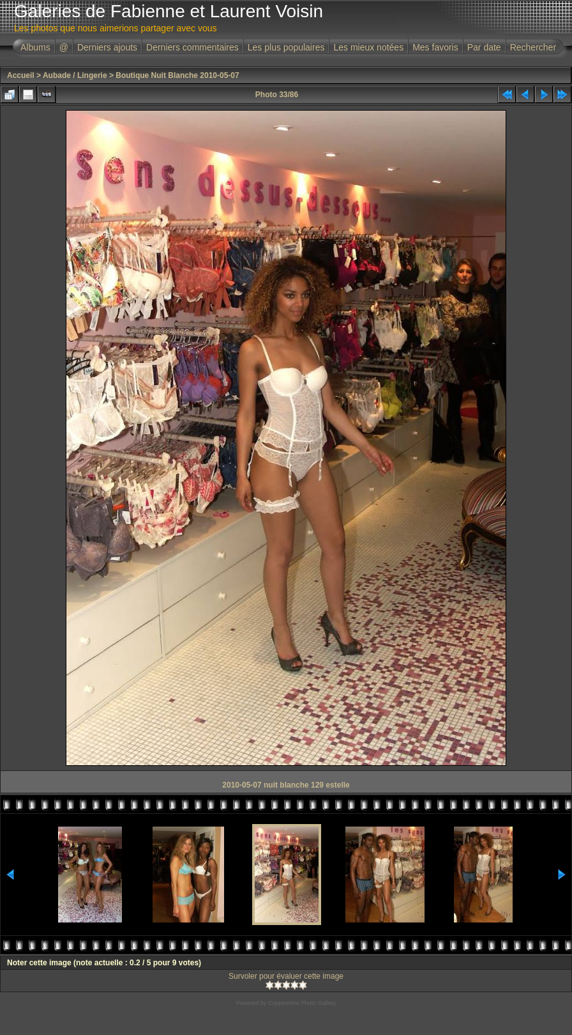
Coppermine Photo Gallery (302, 1003)
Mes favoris (435, 47)
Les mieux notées (368, 47)
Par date (484, 47)
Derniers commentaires (192, 47)
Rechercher (533, 47)
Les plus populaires (286, 47)
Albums (35, 47)
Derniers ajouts (107, 47)
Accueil (20, 75)
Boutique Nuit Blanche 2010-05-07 (177, 75)
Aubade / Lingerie (75, 75)
